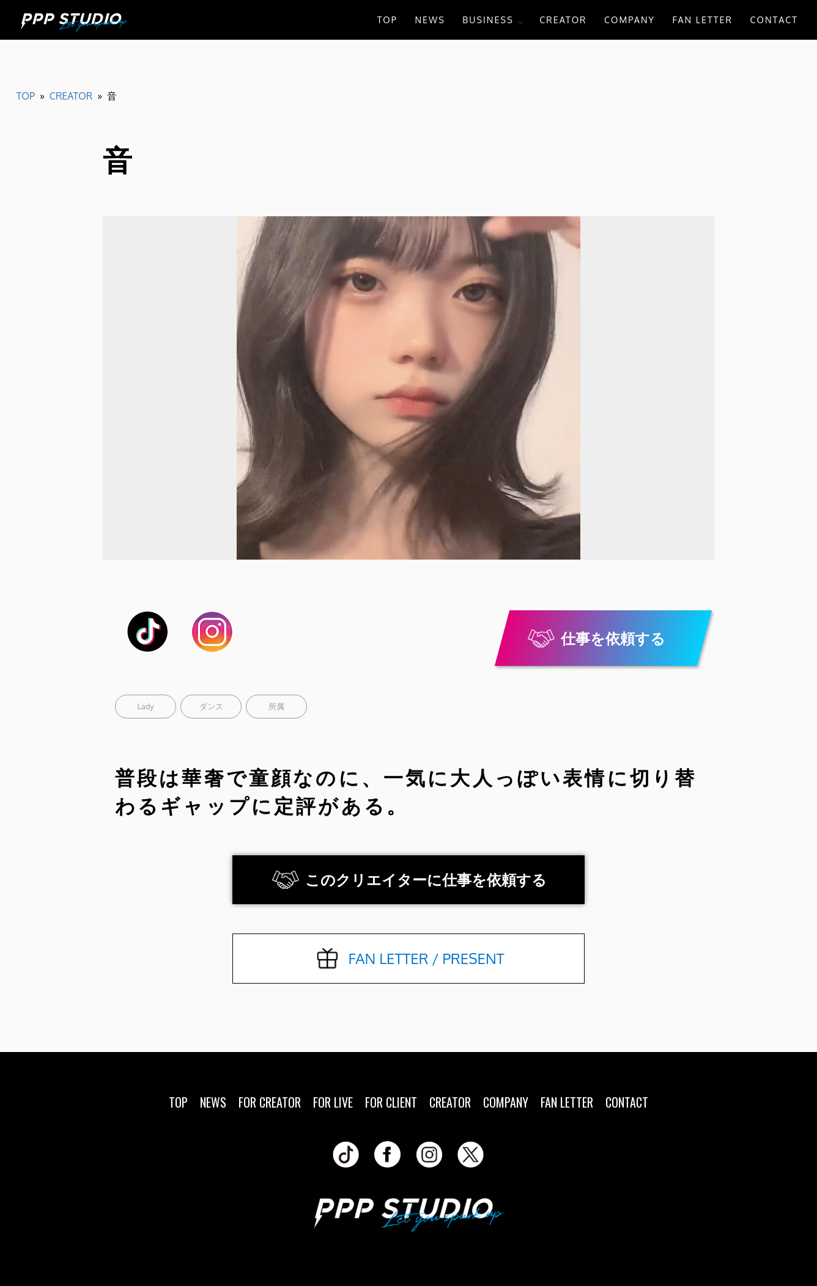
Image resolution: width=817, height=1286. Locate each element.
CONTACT (774, 19)
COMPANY (629, 19)
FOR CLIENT (391, 1102)
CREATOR (562, 19)
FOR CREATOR (269, 1102)
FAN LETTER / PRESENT (426, 958)
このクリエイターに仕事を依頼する (426, 879)
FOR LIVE (333, 1102)
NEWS (430, 19)
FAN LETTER (702, 19)
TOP (387, 19)
